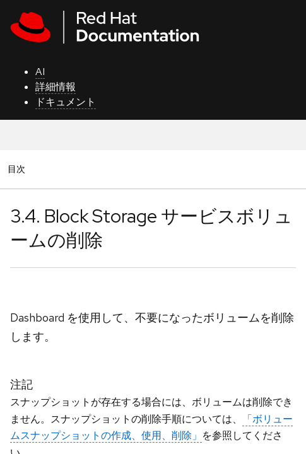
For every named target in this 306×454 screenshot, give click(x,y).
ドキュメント (65, 101)
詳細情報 (55, 86)
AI (40, 71)
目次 (18, 169)
